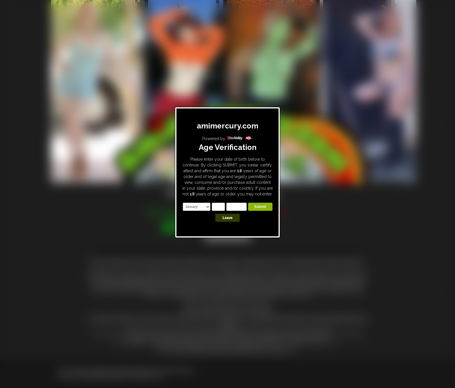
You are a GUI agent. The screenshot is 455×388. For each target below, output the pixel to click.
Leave (227, 218)
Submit (260, 207)
